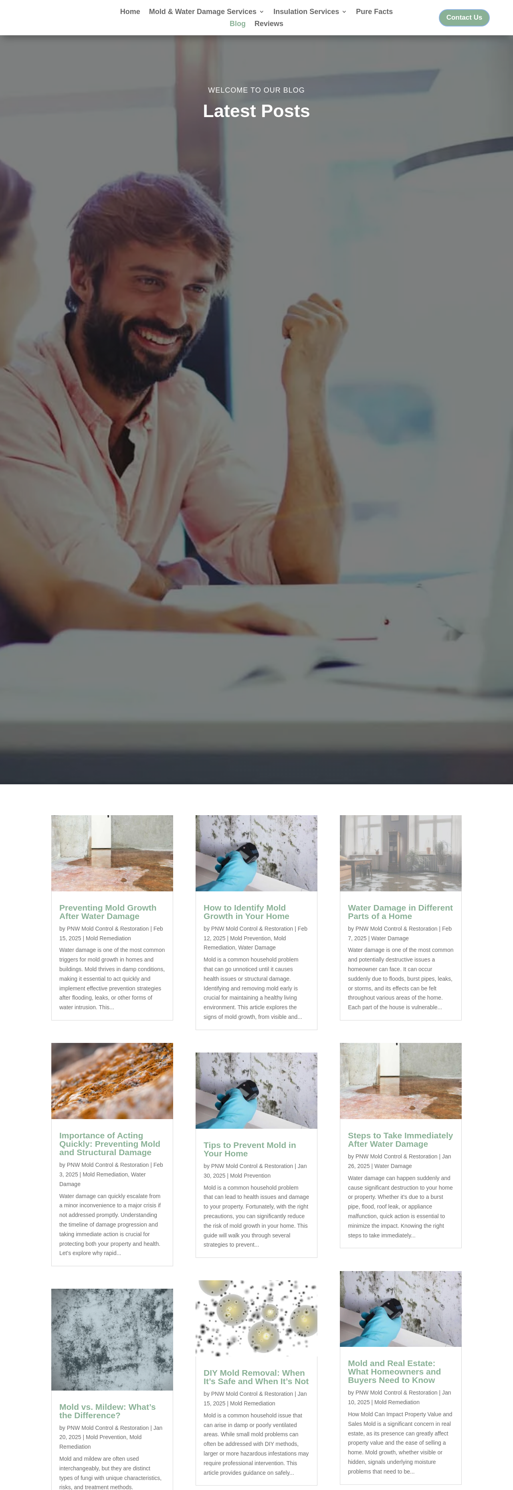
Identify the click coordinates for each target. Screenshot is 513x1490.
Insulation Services (306, 12)
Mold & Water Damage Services (202, 12)
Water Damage (257, 959)
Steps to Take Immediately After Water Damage (400, 1150)
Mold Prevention (106, 1448)
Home (130, 12)
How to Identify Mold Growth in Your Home (246, 922)
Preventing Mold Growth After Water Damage (108, 922)
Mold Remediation (108, 949)
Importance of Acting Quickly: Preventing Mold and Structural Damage (109, 1155)
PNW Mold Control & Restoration (108, 939)
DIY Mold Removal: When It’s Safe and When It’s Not (256, 1388)
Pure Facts (374, 12)
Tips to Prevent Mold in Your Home (250, 1160)
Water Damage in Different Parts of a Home (400, 922)
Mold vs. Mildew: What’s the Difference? (107, 1422)
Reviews (268, 24)
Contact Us (464, 17)
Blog (238, 24)
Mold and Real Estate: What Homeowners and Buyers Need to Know (394, 1383)
